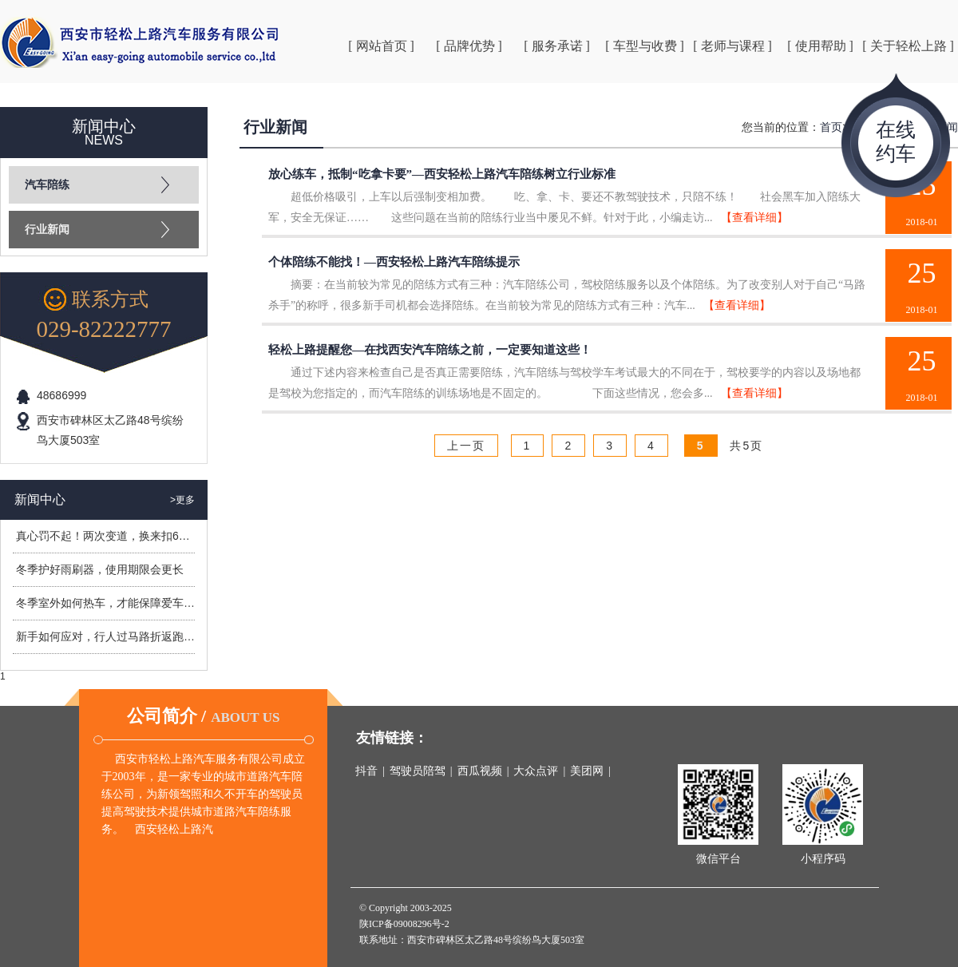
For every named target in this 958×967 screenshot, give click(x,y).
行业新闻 (47, 230)
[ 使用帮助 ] (820, 46)
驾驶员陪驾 (417, 771)
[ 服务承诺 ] (557, 46)
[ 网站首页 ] (381, 46)
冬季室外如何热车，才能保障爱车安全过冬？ (128, 602)
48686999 (61, 395)
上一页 (466, 445)
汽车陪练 (47, 185)
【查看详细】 (754, 218)
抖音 (366, 771)
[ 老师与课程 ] (732, 46)
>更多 (182, 499)
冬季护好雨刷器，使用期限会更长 (100, 569)
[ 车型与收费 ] (644, 46)
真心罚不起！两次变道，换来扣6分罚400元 (123, 535)
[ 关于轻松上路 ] (908, 46)
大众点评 (535, 771)
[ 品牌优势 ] (469, 46)
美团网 (587, 771)
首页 (831, 127)
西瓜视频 (479, 771)
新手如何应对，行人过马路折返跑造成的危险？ (133, 636)
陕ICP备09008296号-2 (404, 923)
